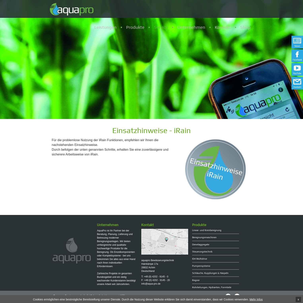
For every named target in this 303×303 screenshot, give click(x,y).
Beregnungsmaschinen (204, 237)
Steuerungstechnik (202, 251)
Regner (196, 280)
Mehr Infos (256, 299)
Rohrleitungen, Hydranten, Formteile (211, 287)
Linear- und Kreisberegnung (206, 230)
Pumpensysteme (201, 266)
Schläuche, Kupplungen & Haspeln (210, 273)
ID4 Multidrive (199, 258)
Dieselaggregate (200, 244)
